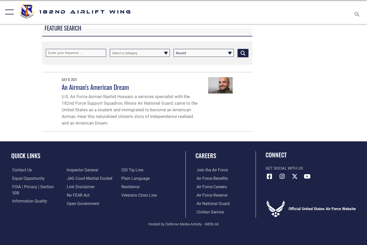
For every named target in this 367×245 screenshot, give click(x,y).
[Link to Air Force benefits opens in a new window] (210, 178)
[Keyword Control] (76, 53)
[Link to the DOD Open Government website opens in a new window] (82, 195)
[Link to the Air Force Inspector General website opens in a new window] (26, 203)
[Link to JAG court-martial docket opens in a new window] (88, 170)
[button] (8, 12)
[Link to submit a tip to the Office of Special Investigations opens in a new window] (77, 203)
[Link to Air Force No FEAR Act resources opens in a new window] (78, 187)
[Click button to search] (243, 53)
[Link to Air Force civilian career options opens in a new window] (208, 212)
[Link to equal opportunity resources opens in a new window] (26, 178)
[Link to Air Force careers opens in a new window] (210, 187)
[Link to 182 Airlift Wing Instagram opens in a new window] (282, 176)
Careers (205, 155)
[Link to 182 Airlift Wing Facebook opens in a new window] (269, 176)
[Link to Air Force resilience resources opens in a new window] (130, 178)
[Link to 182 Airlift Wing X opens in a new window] (294, 176)
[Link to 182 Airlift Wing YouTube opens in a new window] (307, 176)
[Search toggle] (357, 12)
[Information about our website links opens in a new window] (80, 178)
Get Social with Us (284, 168)
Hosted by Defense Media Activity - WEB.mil (184, 224)
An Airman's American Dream (95, 87)
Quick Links (25, 155)
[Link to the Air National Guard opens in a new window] (211, 203)
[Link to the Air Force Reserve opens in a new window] (210, 195)
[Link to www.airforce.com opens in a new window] (210, 170)
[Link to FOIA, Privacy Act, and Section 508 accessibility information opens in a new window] (34, 187)
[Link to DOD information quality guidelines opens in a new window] (27, 195)
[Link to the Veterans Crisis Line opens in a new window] (139, 187)
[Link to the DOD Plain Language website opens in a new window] (134, 170)
